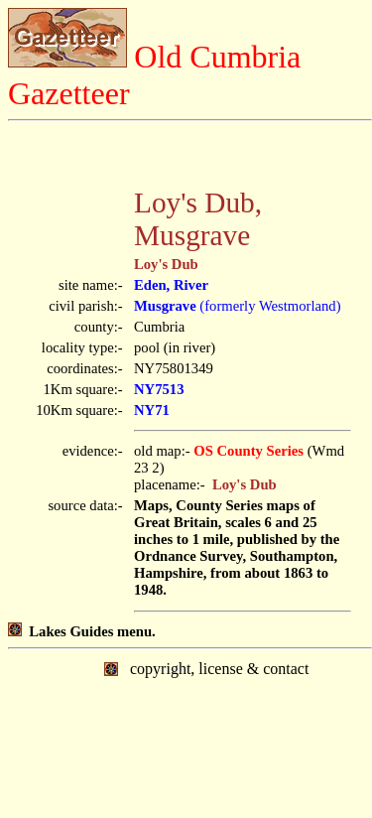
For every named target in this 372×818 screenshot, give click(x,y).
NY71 (152, 410)
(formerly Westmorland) (237, 306)
